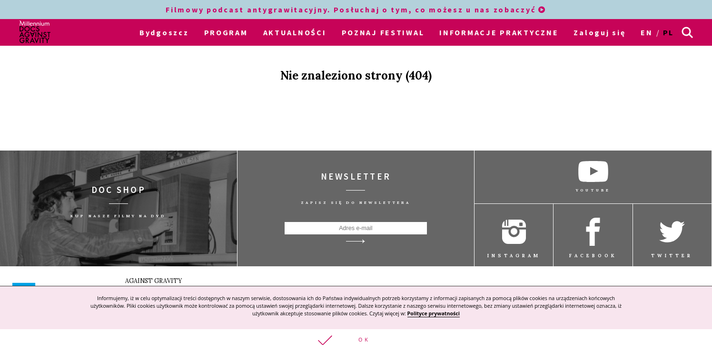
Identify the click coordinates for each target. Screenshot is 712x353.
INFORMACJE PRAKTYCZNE (498, 32)
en (647, 32)
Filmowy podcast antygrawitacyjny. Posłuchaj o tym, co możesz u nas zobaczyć (356, 9)
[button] (356, 341)
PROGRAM (226, 32)
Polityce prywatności (433, 313)
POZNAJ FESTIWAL (383, 32)
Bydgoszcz (163, 32)
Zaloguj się (599, 32)
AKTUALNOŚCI (294, 32)
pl (668, 32)
